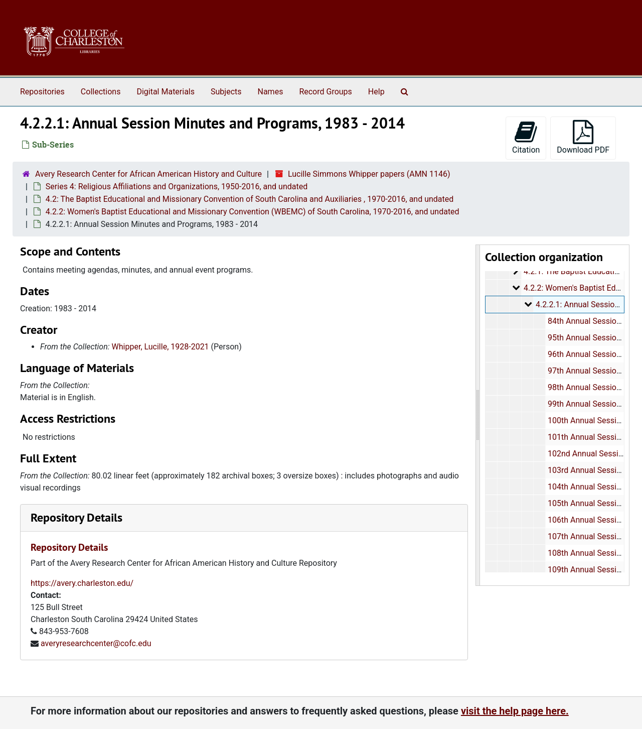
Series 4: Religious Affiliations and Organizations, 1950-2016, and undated (176, 186)
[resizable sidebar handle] (478, 415)
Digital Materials (165, 91)
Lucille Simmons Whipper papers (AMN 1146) (369, 174)
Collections (101, 91)
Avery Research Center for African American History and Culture (148, 174)
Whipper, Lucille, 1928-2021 (160, 346)
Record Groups (325, 91)
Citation (526, 137)
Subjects (226, 91)
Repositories (42, 91)
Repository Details (76, 517)
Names (270, 91)
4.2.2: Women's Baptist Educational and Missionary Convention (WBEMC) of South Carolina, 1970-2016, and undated (252, 211)
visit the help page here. (515, 711)
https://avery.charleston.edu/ (82, 583)
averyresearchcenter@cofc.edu (96, 643)
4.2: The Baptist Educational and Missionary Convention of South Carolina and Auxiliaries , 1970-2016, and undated (249, 199)
